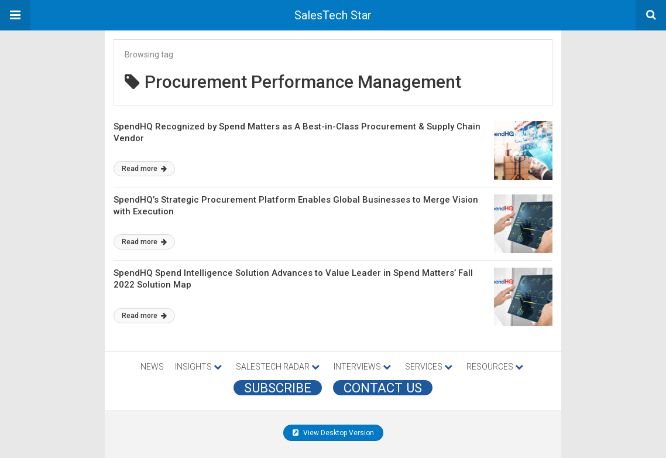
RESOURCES (494, 366)
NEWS (152, 366)
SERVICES (428, 366)
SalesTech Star (333, 15)
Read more (144, 169)
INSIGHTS (198, 366)
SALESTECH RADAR (278, 366)
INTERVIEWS (362, 366)
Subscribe (277, 387)
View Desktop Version (333, 433)
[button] (15, 15)
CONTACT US (383, 387)
